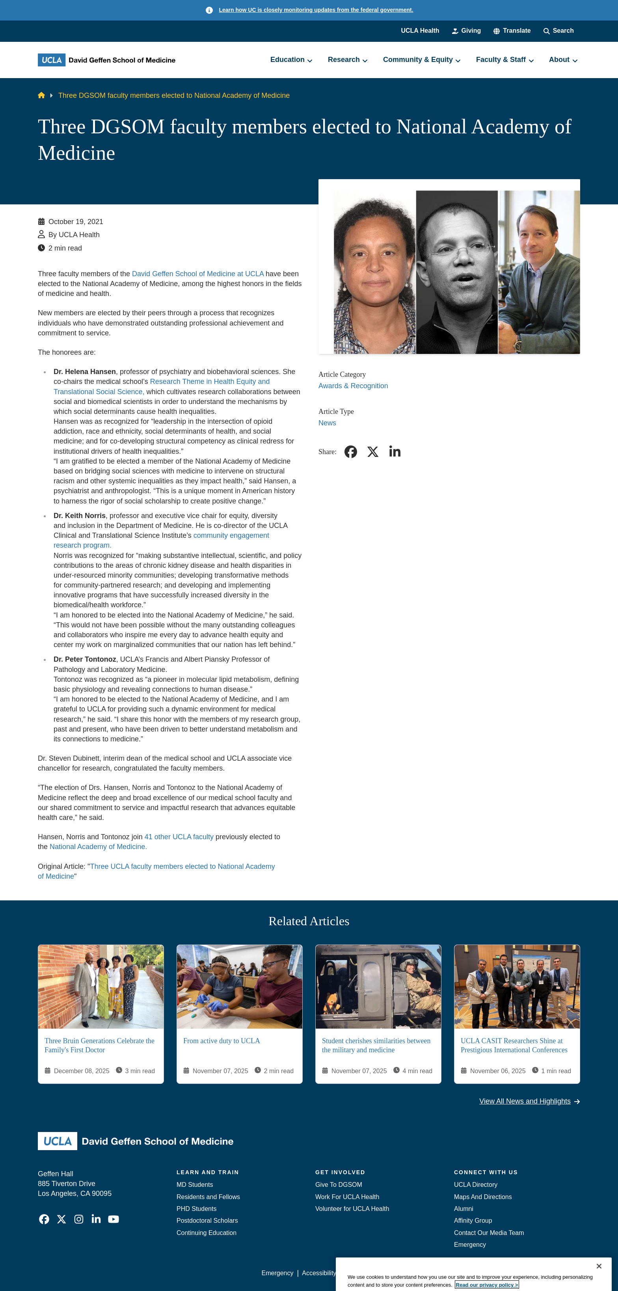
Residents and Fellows (208, 1197)
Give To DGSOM (338, 1184)
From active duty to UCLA (221, 1041)
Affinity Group (473, 1220)
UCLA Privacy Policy (373, 1273)
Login (505, 1273)
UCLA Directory (475, 1184)
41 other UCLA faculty (179, 837)
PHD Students (196, 1208)
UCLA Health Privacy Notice (450, 1273)
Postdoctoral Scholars (207, 1220)
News (327, 423)
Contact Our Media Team (489, 1232)
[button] (512, 30)
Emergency (470, 1244)
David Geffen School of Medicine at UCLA (198, 274)
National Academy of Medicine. (98, 847)
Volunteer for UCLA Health (352, 1208)
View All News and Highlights (529, 1101)
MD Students (195, 1184)
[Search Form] (558, 30)
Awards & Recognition (353, 386)
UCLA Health (420, 30)
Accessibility (319, 1273)
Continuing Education (206, 1232)
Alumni (463, 1208)
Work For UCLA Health (347, 1197)
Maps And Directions (483, 1197)
